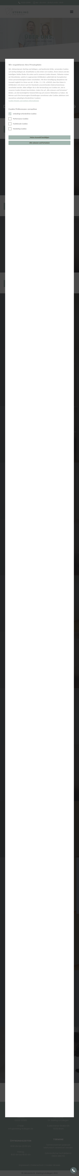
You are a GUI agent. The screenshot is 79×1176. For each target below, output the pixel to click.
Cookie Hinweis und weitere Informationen (24, 101)
